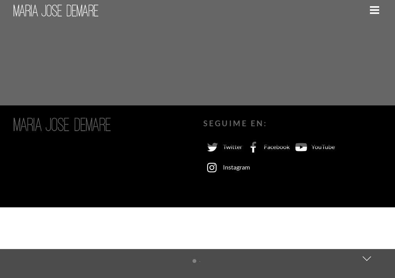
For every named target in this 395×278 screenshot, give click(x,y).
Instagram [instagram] (226, 167)
